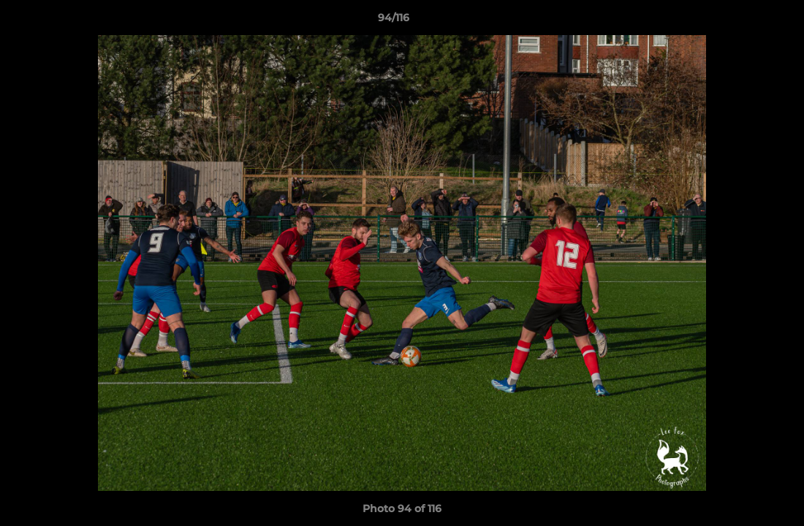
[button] (742, 21)
